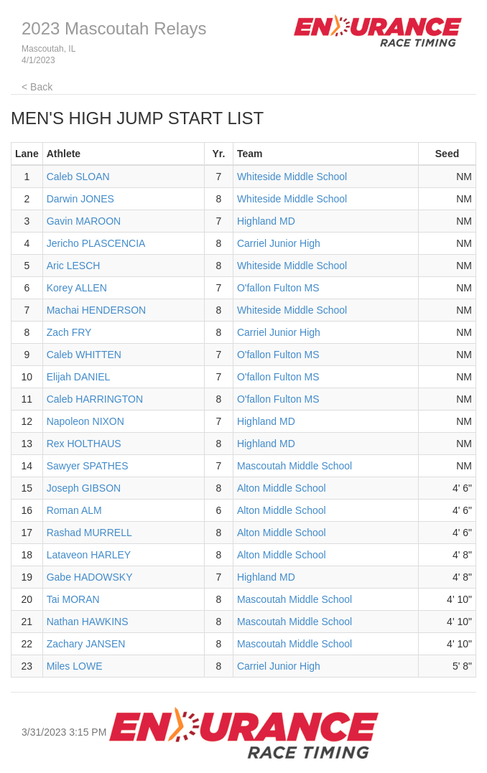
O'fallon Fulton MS (278, 288)
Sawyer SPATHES (88, 466)
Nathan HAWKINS (88, 621)
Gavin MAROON (84, 221)
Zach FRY (69, 332)
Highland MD (266, 221)
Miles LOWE (75, 666)
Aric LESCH (74, 265)
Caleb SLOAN (78, 176)
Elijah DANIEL (79, 377)
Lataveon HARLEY (89, 555)
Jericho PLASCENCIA (96, 243)
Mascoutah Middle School (294, 466)
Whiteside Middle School (292, 176)
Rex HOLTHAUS (84, 443)
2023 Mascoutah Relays (114, 28)
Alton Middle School (281, 488)
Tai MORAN (73, 599)
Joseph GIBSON (84, 488)
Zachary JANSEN (86, 644)
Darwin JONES (80, 199)
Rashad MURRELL (89, 532)
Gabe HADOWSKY (90, 577)
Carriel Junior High (278, 243)
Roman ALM (74, 510)
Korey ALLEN (77, 288)
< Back (37, 87)
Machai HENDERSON (96, 310)
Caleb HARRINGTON (95, 399)
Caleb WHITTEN (84, 354)
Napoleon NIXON (85, 421)
